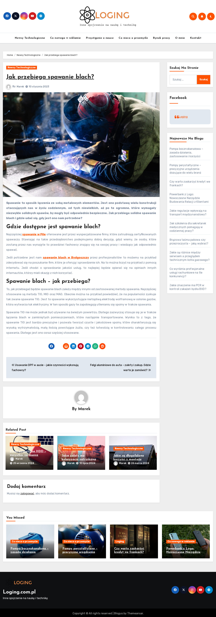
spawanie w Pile (34, 234)
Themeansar (135, 611)
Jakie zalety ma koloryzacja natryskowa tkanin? (79, 459)
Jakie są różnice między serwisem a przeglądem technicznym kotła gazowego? (190, 256)
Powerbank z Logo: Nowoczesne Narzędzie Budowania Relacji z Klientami (189, 198)
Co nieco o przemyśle (133, 38)
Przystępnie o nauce (100, 38)
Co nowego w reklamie (65, 38)
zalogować (27, 492)
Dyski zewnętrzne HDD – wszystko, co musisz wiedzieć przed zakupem (28, 455)
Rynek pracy (161, 38)
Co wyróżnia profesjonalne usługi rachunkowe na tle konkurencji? (187, 272)
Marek (20, 86)
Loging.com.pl (19, 591)
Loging (183, 116)
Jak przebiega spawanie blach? (53, 77)
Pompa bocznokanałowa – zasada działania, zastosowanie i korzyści (186, 152)
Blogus (118, 611)
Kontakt (195, 38)
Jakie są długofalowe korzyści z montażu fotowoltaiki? (128, 459)
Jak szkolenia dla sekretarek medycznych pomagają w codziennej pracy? (188, 227)
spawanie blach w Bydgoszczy (66, 257)
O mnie (180, 38)
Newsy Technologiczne (30, 38)
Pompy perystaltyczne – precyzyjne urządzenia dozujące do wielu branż (185, 169)
